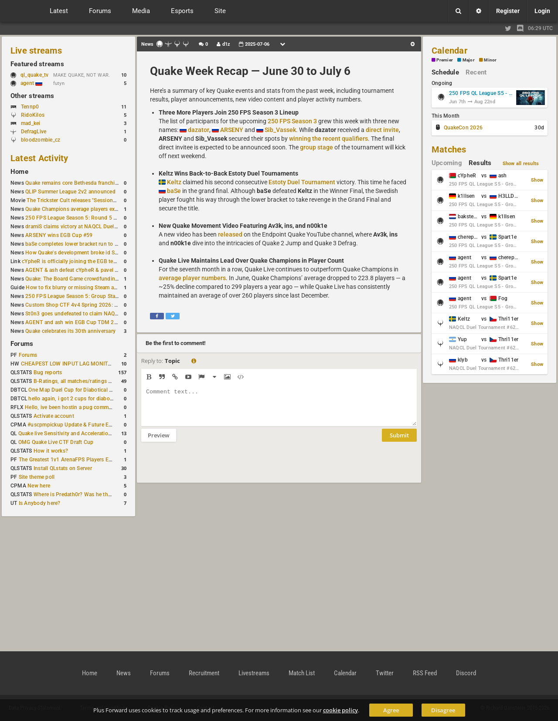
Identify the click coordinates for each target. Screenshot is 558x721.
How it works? (51, 451)
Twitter (385, 673)
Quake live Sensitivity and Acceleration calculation (78, 433)
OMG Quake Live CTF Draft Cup (56, 442)
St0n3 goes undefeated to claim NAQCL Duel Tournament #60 (99, 314)
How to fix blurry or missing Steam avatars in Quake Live (93, 287)
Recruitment (204, 673)
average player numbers (192, 277)
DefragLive (33, 132)
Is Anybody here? (40, 503)
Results (480, 163)
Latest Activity (39, 158)
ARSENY (231, 129)
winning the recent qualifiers (328, 138)
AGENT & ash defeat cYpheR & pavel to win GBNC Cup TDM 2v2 (103, 270)
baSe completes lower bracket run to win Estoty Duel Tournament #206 (111, 244)
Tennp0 (30, 107)
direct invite (382, 129)
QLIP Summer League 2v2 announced (70, 192)
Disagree (443, 710)
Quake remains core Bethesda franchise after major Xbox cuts (99, 183)
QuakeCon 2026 (463, 128)
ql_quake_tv (34, 75)
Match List (302, 673)
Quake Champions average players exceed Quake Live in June (99, 209)
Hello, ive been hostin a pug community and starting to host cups (104, 407)
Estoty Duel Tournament (302, 182)
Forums (21, 344)
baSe (174, 190)
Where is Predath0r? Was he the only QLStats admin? (98, 494)
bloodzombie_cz (40, 140)
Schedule (445, 72)
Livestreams (253, 673)
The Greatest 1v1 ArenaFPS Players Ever (67, 460)
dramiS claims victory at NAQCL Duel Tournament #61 (90, 226)
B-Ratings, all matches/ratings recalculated (85, 381)
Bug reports (48, 372)
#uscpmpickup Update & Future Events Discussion (88, 425)
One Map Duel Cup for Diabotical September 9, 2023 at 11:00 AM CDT (113, 390)
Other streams (32, 96)
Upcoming (447, 163)
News (123, 673)
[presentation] (207, 468)
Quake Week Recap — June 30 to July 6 (250, 71)
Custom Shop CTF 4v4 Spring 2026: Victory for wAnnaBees (97, 305)
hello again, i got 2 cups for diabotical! (74, 399)
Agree (391, 710)
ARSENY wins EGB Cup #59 (59, 235)
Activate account (54, 416)
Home (19, 172)
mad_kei (31, 123)
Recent (476, 72)
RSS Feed (425, 673)
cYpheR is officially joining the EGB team (71, 261)
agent (31, 83)
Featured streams (37, 64)
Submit (399, 442)
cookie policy (340, 710)
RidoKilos (32, 115)
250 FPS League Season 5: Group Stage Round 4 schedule (96, 296)
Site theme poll (37, 477)
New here (38, 486)
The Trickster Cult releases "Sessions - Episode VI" (87, 200)
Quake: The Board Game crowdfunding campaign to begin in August (107, 279)
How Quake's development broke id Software (79, 253)
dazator (198, 129)
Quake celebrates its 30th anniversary (70, 331)
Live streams (36, 50)
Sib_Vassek (280, 129)
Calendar (449, 50)
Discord (466, 673)
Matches (449, 149)
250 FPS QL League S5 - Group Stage (481, 93)
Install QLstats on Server (63, 468)
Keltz (174, 182)
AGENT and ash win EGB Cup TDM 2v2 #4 (76, 322)
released (230, 234)
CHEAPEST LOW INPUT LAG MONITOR (68, 364)
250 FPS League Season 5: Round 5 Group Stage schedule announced (110, 218)
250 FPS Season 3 (292, 121)
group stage (316, 147)
